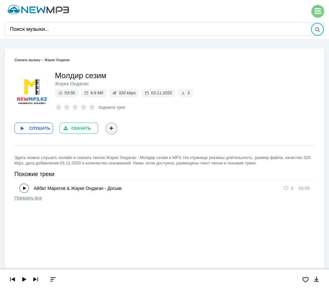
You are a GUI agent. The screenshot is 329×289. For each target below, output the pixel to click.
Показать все (28, 197)
